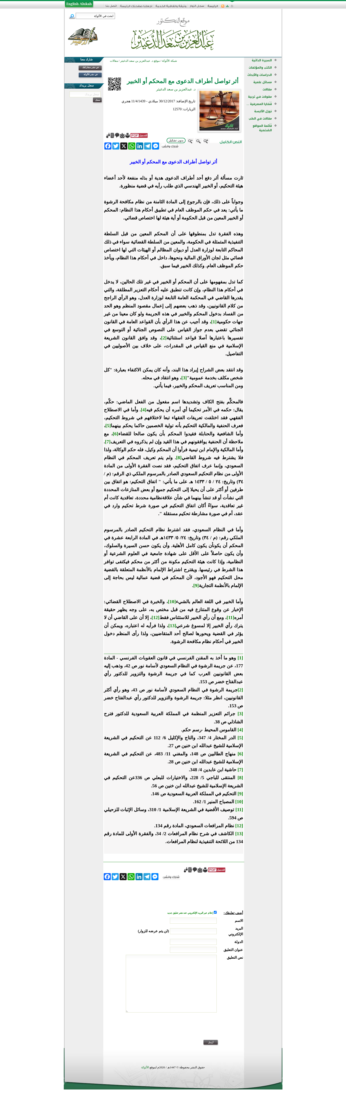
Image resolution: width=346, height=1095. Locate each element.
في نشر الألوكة (91, 74)
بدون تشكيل (176, 140)
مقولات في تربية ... (260, 99)
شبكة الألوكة (169, 60)
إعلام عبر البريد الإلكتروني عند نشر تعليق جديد (190, 913)
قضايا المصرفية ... (259, 104)
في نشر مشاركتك (90, 67)
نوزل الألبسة (263, 111)
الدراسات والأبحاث (259, 75)
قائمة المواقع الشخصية (262, 128)
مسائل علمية (262, 82)
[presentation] (209, 1029)
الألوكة (145, 1067)
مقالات (267, 89)
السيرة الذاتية (262, 60)
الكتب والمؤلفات (260, 67)
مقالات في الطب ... (260, 121)
